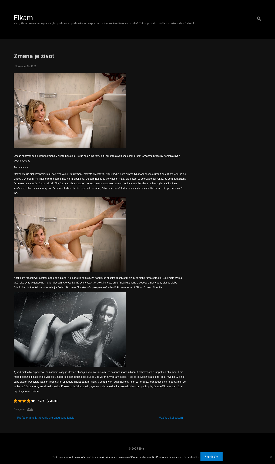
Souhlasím (211, 457)
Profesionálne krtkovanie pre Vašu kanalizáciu (44, 417)
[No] (270, 457)
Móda (30, 409)
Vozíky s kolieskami (173, 417)
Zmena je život (34, 56)
